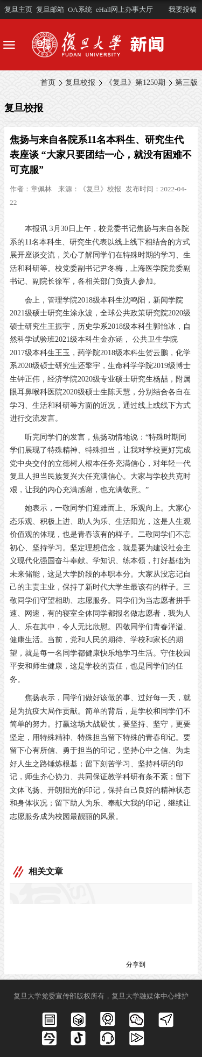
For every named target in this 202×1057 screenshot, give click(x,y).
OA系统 (80, 9)
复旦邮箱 (50, 9)
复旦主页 (18, 9)
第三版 (186, 82)
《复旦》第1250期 (135, 82)
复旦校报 (80, 82)
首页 (47, 82)
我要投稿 (183, 9)
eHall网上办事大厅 (124, 9)
